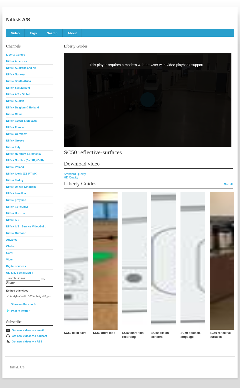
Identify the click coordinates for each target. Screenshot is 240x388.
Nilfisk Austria (15, 100)
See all (228, 184)
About (72, 33)
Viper (9, 259)
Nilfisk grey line (16, 200)
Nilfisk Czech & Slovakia (21, 120)
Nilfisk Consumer (17, 206)
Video (15, 33)
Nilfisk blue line (16, 193)
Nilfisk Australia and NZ (21, 67)
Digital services (16, 266)
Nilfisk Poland (15, 166)
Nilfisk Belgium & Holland (22, 107)
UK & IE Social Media (19, 272)
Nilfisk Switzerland (18, 87)
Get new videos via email (28, 330)
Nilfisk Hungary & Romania (23, 153)
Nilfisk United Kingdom (21, 186)
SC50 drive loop (104, 333)
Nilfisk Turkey (15, 180)
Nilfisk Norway (15, 74)
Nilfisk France (15, 127)
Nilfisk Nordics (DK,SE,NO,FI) (25, 160)
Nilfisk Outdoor (15, 233)
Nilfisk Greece (15, 140)
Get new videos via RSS (27, 341)
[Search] (43, 279)
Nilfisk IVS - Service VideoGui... (26, 226)
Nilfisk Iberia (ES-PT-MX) (21, 173)
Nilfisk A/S (18, 19)
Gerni (9, 252)
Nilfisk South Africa (18, 81)
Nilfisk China (14, 114)
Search (52, 33)
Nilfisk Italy (13, 147)
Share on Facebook (23, 304)
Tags (33, 33)
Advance (11, 239)
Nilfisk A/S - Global (18, 94)
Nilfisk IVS (12, 219)
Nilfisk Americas (16, 61)
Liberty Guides (15, 54)
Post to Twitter (20, 310)
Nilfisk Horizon (15, 213)
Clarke (10, 246)
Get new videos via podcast (29, 335)
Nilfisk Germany (16, 133)
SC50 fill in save (75, 333)
